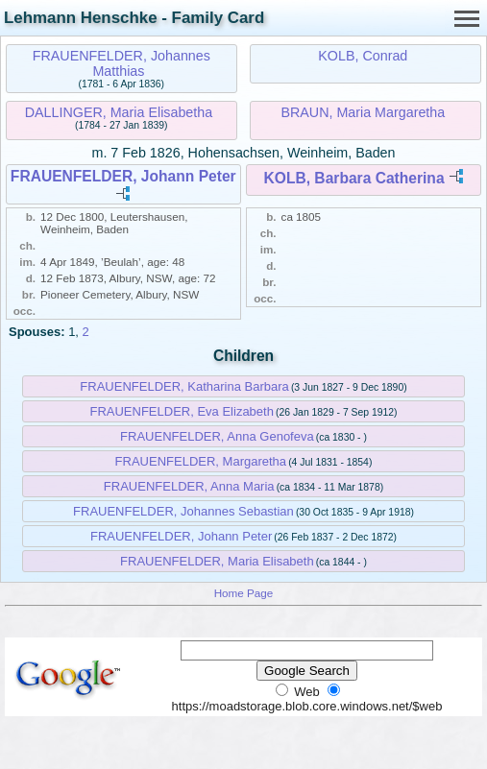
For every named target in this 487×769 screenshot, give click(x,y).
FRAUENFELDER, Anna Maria (189, 486)
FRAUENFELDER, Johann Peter (123, 176)
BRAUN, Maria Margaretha (362, 112)
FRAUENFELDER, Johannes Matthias (121, 63)
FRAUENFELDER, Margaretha (200, 461)
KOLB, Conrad (362, 55)
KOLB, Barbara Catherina (354, 178)
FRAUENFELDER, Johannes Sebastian (183, 511)
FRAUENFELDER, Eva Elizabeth (181, 411)
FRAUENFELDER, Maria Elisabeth (217, 561)
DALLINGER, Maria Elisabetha (118, 112)
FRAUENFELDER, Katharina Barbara (184, 386)
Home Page (244, 593)
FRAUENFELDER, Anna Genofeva (217, 436)
